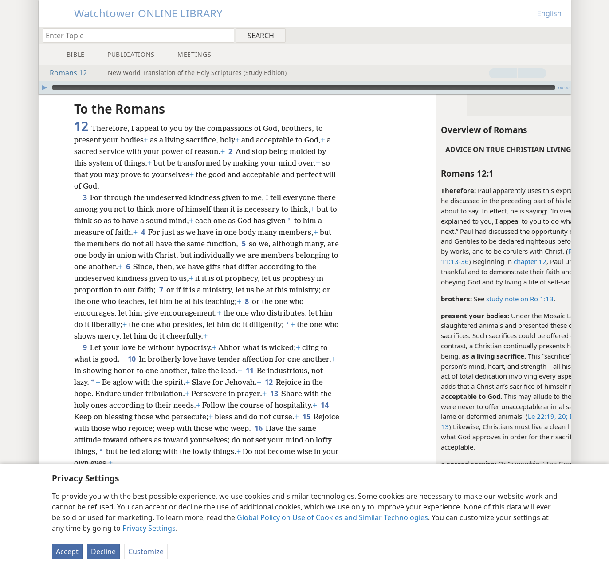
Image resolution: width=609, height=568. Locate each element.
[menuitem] (561, 35)
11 (249, 370)
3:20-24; (542, 251)
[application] (305, 87)
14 (324, 405)
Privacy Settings (149, 528)
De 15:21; (518, 416)
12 (268, 382)
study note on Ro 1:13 (454, 298)
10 (131, 359)
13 (380, 426)
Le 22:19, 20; (483, 416)
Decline (103, 551)
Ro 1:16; (515, 251)
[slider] (303, 87)
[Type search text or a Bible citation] (134, 35)
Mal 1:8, (547, 416)
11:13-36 (390, 261)
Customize (146, 551)
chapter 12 (464, 261)
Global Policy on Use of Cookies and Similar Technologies (332, 517)
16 (285, 428)
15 (306, 417)
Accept (67, 551)
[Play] (44, 87)
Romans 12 (64, 73)
